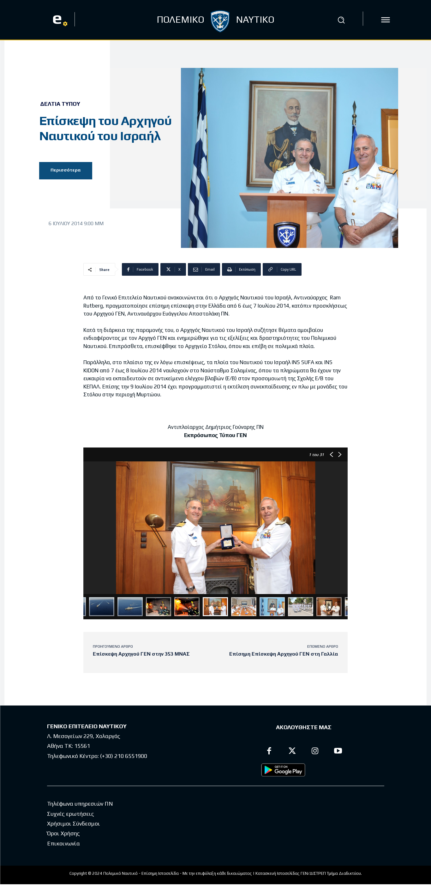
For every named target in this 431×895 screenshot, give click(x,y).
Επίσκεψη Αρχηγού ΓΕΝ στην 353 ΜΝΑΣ (141, 654)
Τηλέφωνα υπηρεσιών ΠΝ (80, 814)
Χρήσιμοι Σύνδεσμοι (73, 834)
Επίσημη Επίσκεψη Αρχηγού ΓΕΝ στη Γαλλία (283, 654)
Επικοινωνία (63, 853)
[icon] (385, 20)
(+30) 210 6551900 (123, 756)
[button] (341, 19)
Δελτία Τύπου (60, 104)
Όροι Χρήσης (63, 844)
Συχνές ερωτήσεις (70, 824)
